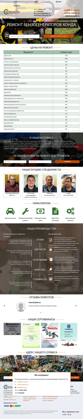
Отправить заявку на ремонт (59, 36)
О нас (15, 2)
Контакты (17, 6)
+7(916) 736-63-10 (71, 13)
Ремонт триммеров (48, 400)
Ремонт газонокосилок (29, 397)
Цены (36, 2)
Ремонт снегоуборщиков (50, 398)
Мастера (58, 2)
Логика (30, 413)
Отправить (67, 161)
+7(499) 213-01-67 (71, 10)
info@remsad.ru (72, 16)
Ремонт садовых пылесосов (50, 396)
